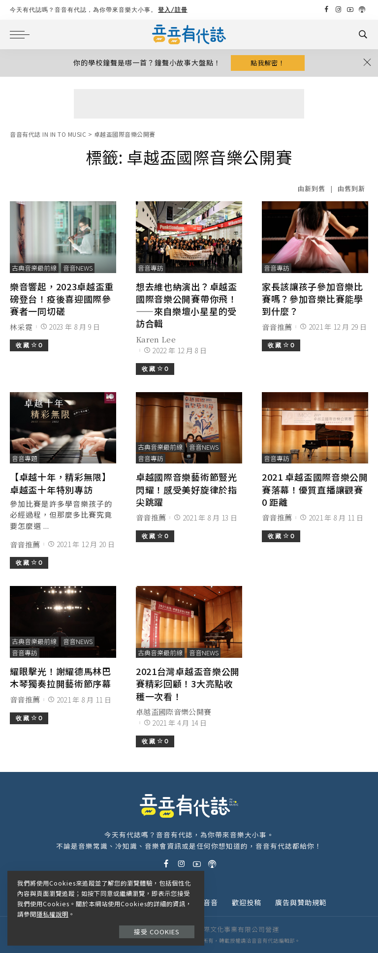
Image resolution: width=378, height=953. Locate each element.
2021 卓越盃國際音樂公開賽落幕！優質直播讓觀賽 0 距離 (315, 489)
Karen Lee (156, 339)
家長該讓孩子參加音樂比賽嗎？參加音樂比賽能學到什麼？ (312, 298)
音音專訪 (150, 268)
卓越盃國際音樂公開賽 (173, 711)
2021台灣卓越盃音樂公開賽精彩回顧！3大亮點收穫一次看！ (188, 683)
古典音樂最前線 (34, 268)
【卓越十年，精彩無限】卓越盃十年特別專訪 (60, 482)
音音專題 (24, 458)
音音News (78, 268)
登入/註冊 (173, 9)
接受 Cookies (157, 931)
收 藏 (29, 345)
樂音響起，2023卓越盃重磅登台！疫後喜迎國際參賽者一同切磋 (62, 298)
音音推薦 (277, 327)
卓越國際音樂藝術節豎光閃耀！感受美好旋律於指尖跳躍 (186, 489)
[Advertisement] (189, 104)
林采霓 (21, 327)
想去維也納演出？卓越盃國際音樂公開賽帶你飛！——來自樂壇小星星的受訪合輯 (186, 305)
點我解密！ (268, 62)
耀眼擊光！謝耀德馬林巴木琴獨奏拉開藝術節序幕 (60, 677)
